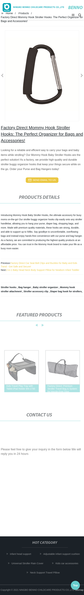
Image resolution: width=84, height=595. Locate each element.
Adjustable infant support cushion (62, 553)
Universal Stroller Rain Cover (28, 563)
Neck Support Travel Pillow (45, 572)
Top (75, 584)
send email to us (42, 180)
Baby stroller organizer (46, 287)
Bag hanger (25, 287)
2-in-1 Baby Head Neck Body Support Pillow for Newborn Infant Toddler (42, 270)
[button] (73, 15)
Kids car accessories (67, 563)
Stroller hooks (9, 287)
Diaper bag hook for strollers (66, 291)
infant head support (21, 553)
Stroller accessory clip (36, 291)
